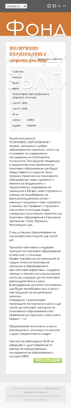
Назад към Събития (50, 59)
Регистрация (48, 360)
